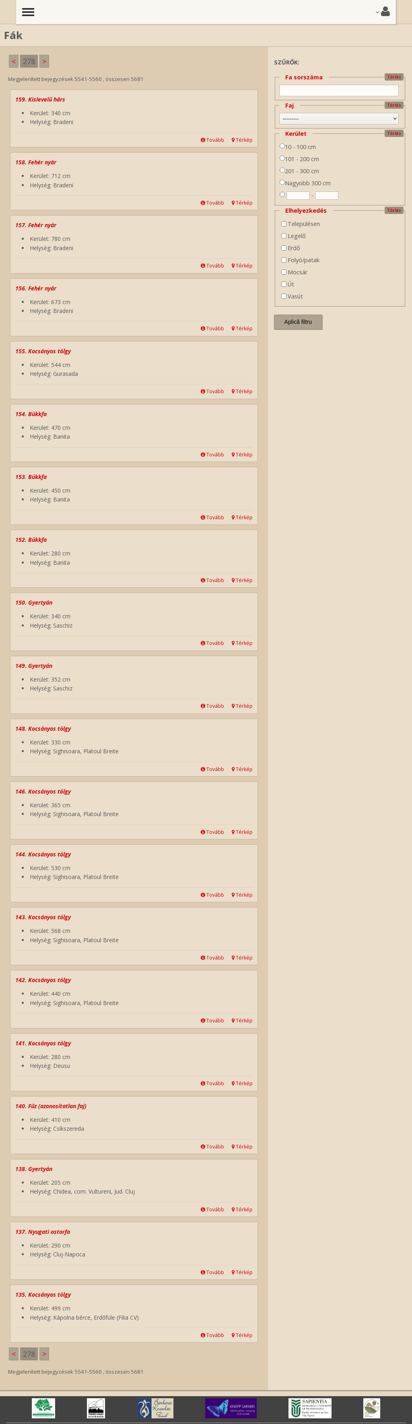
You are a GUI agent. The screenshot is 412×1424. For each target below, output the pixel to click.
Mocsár (294, 272)
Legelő (293, 236)
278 (29, 61)
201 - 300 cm (299, 171)
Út (287, 284)
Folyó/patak (300, 260)
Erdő (290, 248)
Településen (300, 224)
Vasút (292, 296)
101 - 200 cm (299, 159)
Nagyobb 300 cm (305, 183)
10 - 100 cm (298, 147)
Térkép (242, 140)
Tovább (212, 140)
